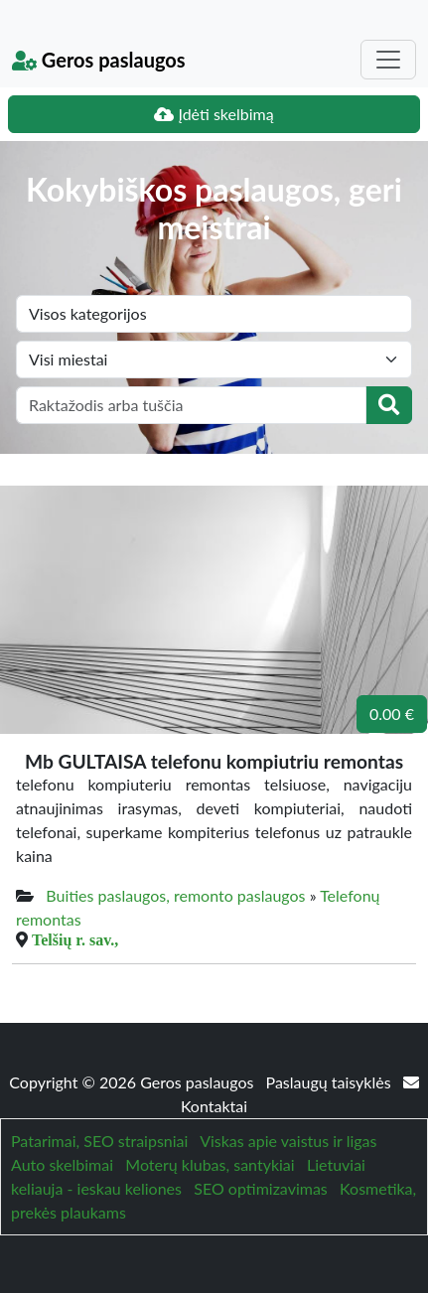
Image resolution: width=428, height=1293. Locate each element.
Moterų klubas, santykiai (209, 1164)
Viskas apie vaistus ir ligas (288, 1140)
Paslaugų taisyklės (330, 1082)
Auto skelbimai (62, 1164)
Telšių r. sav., (75, 939)
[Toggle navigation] (388, 59)
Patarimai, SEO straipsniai (99, 1140)
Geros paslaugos (99, 60)
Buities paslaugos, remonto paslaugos (175, 895)
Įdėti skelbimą (213, 113)
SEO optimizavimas (261, 1188)
